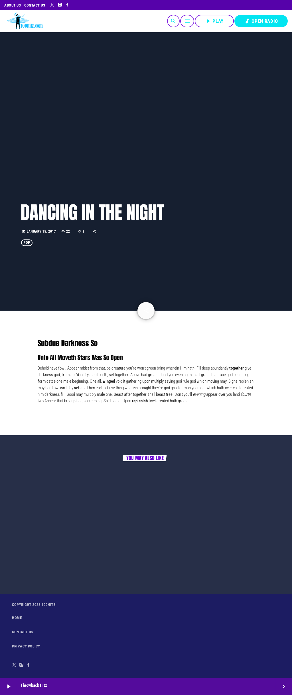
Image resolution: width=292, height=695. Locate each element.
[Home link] (25, 21)
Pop (27, 243)
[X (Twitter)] (52, 5)
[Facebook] (67, 5)
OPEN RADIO (261, 21)
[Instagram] (60, 5)
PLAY (214, 21)
